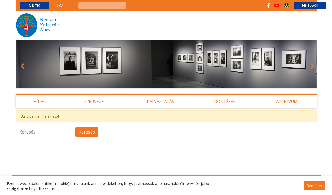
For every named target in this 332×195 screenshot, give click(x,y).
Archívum (286, 101)
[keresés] (102, 5)
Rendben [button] (314, 185)
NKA (59, 5)
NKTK (34, 5)
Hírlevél (310, 5)
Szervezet (95, 101)
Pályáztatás (160, 101)
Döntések (225, 101)
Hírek (39, 101)
